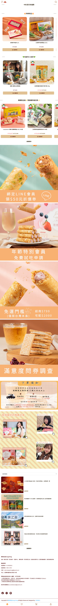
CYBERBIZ (37, 600)
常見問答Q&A (27, 559)
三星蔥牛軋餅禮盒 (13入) (41, 42)
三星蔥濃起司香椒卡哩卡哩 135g (42, 86)
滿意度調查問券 (50, 559)
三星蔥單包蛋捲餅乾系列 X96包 (39, 129)
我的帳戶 (11, 559)
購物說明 (21, 559)
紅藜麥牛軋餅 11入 (14, 42)
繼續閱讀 (26, 491)
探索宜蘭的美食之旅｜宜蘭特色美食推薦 (33, 516)
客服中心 (16, 559)
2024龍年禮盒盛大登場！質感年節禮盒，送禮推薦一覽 (37, 481)
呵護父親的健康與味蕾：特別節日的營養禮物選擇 (36, 534)
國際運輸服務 (42, 559)
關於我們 (6, 559)
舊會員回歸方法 (35, 559)
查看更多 (29, 141)
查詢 (2, 559)
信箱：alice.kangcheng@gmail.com (10, 570)
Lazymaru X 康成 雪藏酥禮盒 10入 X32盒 (13, 129)
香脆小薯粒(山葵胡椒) (15, 86)
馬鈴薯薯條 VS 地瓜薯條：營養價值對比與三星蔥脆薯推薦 (37, 498)
